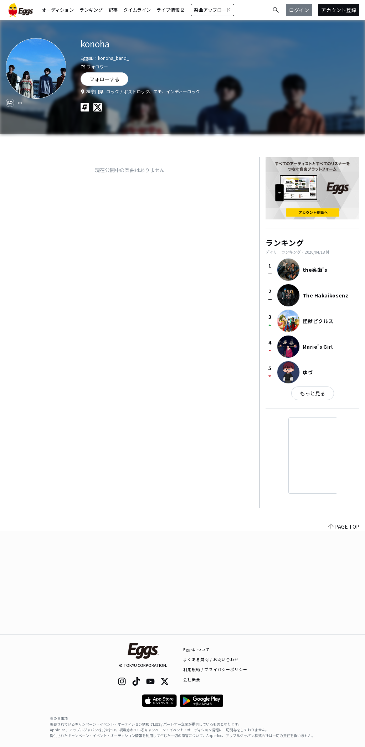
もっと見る (312, 393)
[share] (10, 103)
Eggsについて (196, 649)
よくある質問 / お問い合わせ (211, 659)
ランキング (91, 9)
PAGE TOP (343, 629)
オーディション (58, 9)
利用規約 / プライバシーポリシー (215, 669)
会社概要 (191, 679)
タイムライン (137, 9)
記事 (113, 9)
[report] (20, 103)
